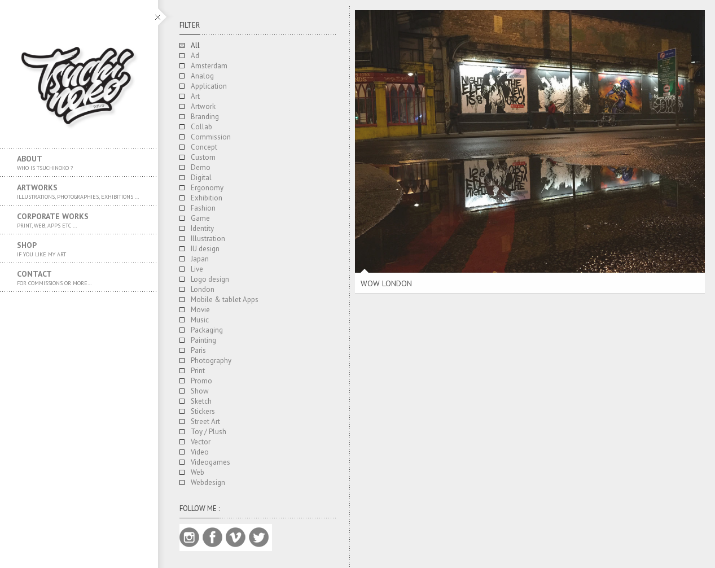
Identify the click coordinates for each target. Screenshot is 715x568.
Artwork (203, 106)
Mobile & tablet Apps (224, 299)
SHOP (79, 249)
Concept (204, 147)
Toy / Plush (208, 431)
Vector (200, 442)
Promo (201, 381)
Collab (201, 127)
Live (197, 269)
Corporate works (79, 220)
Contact (79, 278)
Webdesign (208, 482)
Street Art (205, 421)
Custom (203, 157)
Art (195, 96)
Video (200, 452)
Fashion (203, 208)
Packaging (207, 330)
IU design (205, 249)
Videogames (210, 462)
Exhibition (206, 198)
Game (200, 218)
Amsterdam (209, 66)
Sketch (201, 401)
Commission (211, 137)
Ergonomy (207, 188)
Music (200, 320)
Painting (203, 340)
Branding (205, 116)
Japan (200, 259)
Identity (202, 228)
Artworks (79, 191)
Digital (201, 177)
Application (209, 86)
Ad (195, 55)
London (202, 289)
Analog (202, 76)
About (79, 163)
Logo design (210, 279)
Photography (211, 360)
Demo (200, 167)
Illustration (208, 238)
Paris (198, 350)
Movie (200, 309)
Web (197, 472)
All (195, 45)
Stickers (203, 411)
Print (198, 370)
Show (200, 391)
